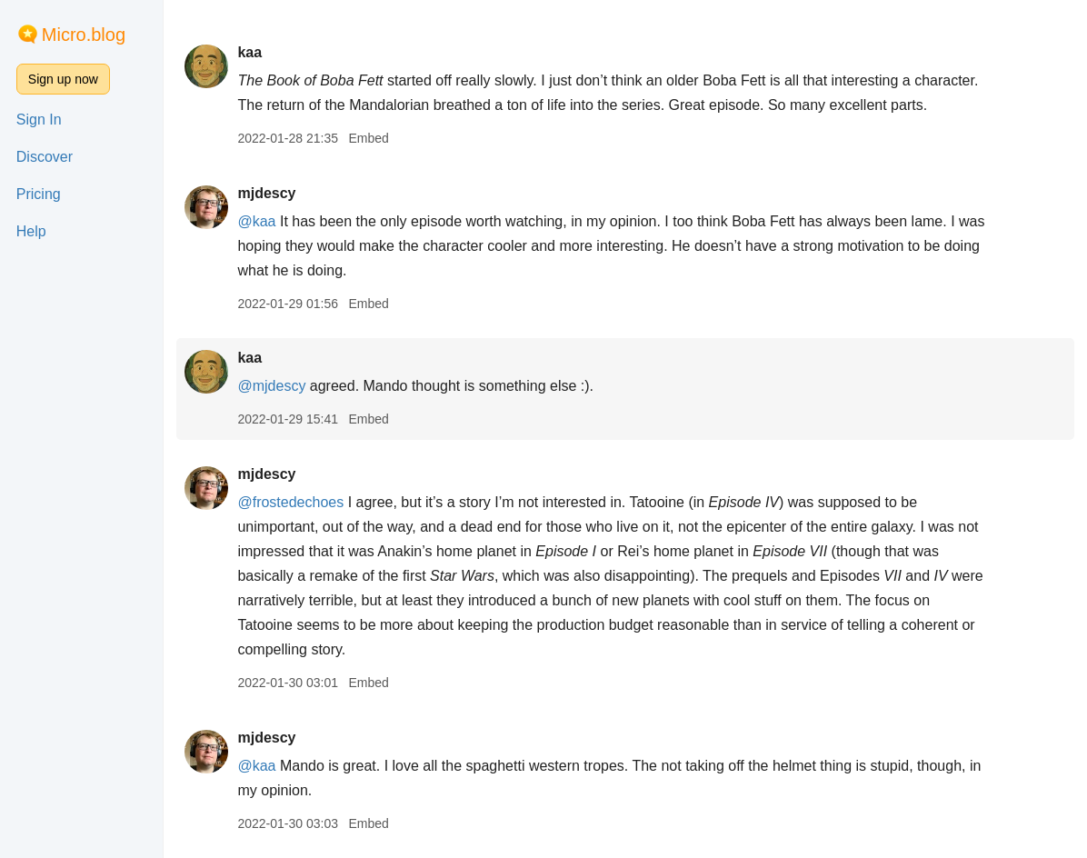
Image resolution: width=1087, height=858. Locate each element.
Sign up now (63, 79)
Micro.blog (83, 35)
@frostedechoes (290, 502)
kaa (249, 52)
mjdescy (266, 193)
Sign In (39, 119)
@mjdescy (271, 386)
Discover (44, 157)
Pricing (38, 194)
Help (31, 231)
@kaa (256, 221)
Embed (368, 138)
